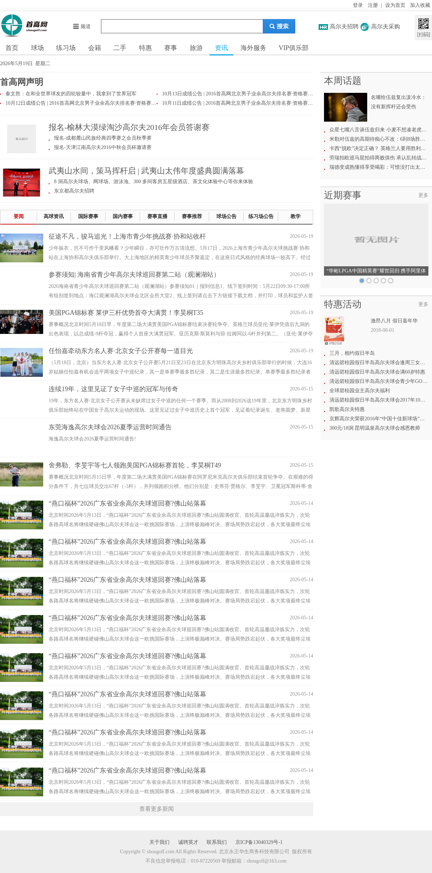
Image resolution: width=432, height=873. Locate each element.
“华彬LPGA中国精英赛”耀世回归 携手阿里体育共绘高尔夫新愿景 (376, 272)
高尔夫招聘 (344, 26)
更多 (423, 195)
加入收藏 (420, 5)
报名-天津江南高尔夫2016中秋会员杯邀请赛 (103, 147)
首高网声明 (21, 82)
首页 (11, 47)
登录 (358, 5)
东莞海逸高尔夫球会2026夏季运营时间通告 (110, 427)
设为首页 (395, 5)
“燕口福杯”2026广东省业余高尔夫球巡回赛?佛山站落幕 (127, 503)
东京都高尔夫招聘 (74, 191)
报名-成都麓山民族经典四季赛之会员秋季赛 (103, 138)
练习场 (66, 47)
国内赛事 (123, 216)
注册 (373, 5)
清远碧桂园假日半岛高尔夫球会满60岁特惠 (377, 372)
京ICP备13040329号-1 (259, 842)
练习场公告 (261, 216)
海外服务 (253, 47)
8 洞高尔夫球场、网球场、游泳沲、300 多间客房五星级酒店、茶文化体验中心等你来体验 (153, 181)
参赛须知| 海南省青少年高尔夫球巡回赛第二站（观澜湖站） (134, 274)
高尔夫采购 (385, 26)
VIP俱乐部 (294, 47)
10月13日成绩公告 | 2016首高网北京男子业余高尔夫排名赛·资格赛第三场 (237, 93)
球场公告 (226, 216)
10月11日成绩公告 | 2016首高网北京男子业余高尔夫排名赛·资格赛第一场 (237, 103)
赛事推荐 (192, 216)
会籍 (94, 47)
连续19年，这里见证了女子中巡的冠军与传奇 (113, 389)
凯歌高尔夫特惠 (347, 409)
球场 (37, 47)
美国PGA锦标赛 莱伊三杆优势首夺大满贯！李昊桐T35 (126, 312)
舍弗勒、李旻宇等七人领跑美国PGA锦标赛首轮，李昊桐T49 (135, 465)
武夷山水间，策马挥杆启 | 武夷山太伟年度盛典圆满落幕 (146, 170)
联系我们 (217, 842)
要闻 (19, 216)
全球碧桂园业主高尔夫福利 (359, 390)
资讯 (221, 47)
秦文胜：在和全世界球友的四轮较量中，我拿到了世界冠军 (70, 93)
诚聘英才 (188, 842)
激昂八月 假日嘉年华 (394, 321)
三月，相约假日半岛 (352, 353)
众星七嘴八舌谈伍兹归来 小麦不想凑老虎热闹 (380, 129)
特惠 (145, 47)
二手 (119, 47)
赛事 (170, 47)
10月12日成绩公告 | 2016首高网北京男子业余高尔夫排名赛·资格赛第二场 (81, 103)
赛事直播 (157, 216)
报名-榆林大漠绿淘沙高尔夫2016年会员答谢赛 (129, 127)
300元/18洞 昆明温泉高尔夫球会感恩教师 (374, 428)
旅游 (196, 47)
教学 (296, 216)
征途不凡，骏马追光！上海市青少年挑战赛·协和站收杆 (127, 236)
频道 (81, 26)
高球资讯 (54, 216)
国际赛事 (88, 216)
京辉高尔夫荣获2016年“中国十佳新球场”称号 (379, 418)
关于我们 (159, 842)
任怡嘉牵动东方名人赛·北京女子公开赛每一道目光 (121, 350)
